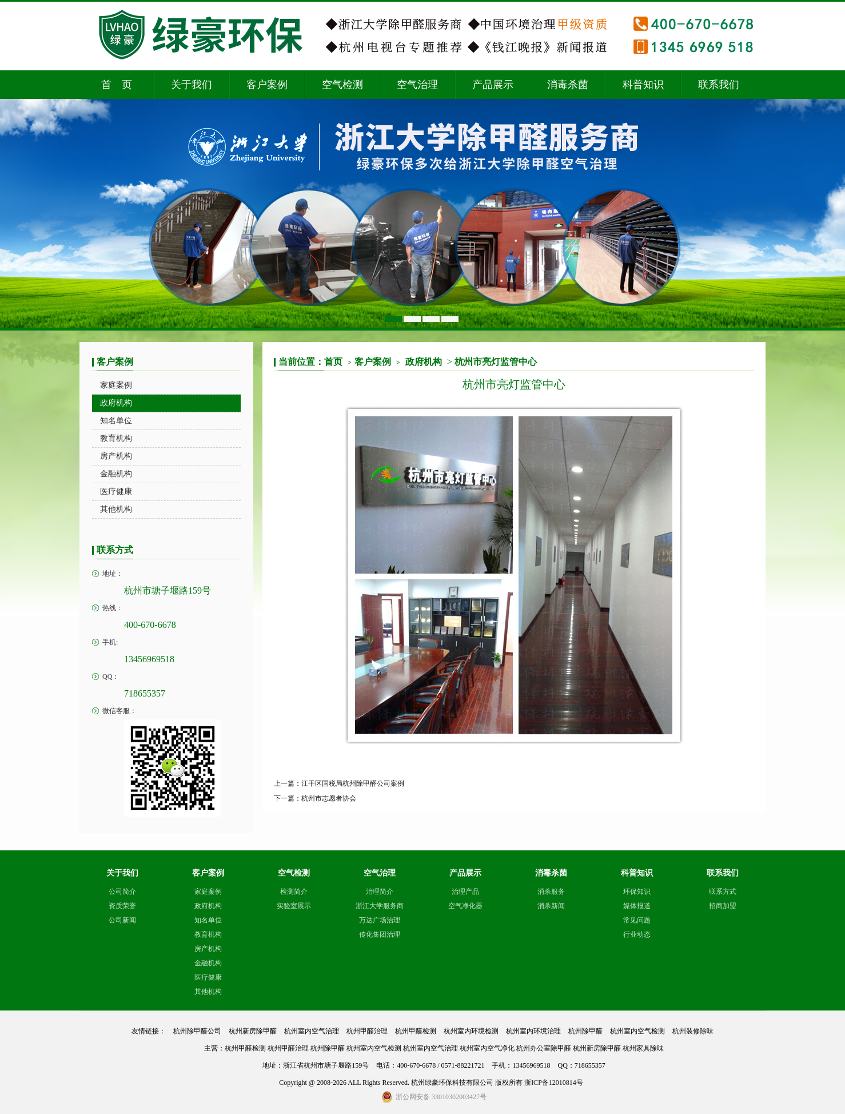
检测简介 (294, 892)
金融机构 (208, 963)
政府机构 (423, 362)
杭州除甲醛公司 (197, 1031)
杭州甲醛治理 (367, 1031)
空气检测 (342, 84)
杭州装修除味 (693, 1031)
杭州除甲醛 (585, 1031)
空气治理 (417, 84)
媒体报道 (637, 906)
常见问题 (637, 920)
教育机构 (208, 934)
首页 (338, 362)
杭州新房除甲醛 (253, 1031)
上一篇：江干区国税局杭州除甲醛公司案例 (339, 783)
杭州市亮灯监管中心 (496, 362)
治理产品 (465, 892)
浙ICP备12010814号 (553, 1083)
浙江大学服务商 (380, 906)
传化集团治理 (379, 934)
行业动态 (637, 934)
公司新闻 (122, 920)
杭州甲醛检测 (415, 1031)
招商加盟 (722, 906)
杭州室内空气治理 (311, 1031)
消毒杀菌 (567, 84)
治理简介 (379, 892)
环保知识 (637, 892)
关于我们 (191, 84)
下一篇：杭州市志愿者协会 (315, 798)
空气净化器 (465, 906)
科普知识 (643, 84)
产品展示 (492, 84)
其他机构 (208, 992)
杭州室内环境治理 (533, 1031)
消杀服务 (551, 892)
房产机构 (208, 949)
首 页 (116, 84)
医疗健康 (208, 977)
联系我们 (718, 84)
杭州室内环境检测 (471, 1031)
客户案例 (267, 84)
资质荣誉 (122, 906)
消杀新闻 (551, 906)
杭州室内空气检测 (637, 1031)
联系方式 (722, 892)
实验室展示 (294, 906)
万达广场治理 (379, 920)
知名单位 (208, 920)
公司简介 (122, 892)
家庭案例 (208, 892)
